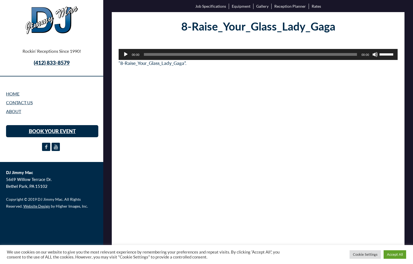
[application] (258, 54)
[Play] (126, 54)
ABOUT (13, 111)
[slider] (250, 54)
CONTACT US (19, 102)
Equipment (241, 6)
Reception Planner (290, 6)
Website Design (36, 206)
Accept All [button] (395, 254)
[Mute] (375, 54)
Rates (316, 6)
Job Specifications (210, 6)
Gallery (262, 6)
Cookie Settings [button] (365, 254)
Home (12, 94)
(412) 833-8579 (52, 62)
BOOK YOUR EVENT (52, 131)
